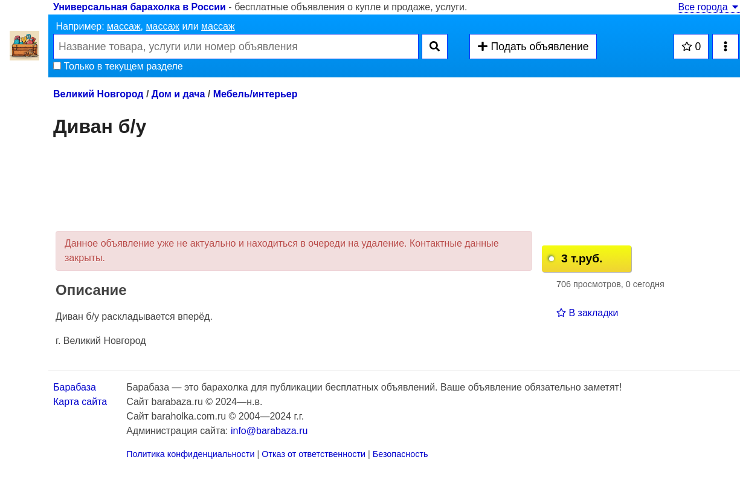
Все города (709, 7)
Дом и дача (178, 94)
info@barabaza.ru (269, 431)
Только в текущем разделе (118, 66)
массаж (124, 26)
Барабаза (74, 387)
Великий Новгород (98, 94)
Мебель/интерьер (255, 94)
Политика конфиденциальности (190, 454)
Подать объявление (532, 47)
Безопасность (400, 454)
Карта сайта (80, 402)
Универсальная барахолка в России (139, 7)
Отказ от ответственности (313, 454)
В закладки (587, 313)
